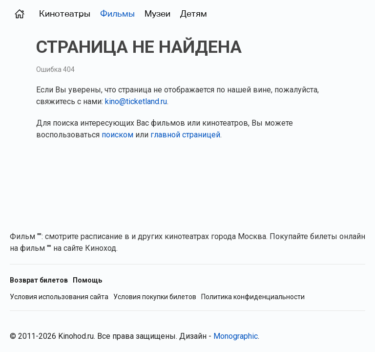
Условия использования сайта (59, 297)
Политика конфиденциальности (253, 297)
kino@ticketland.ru (136, 101)
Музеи (157, 13)
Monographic (235, 336)
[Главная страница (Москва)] (19, 13)
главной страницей (185, 134)
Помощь (87, 280)
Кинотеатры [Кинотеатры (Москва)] (64, 13)
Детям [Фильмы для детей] (193, 13)
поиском (117, 134)
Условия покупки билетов (154, 297)
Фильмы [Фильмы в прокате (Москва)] (117, 13)
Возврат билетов (39, 280)
